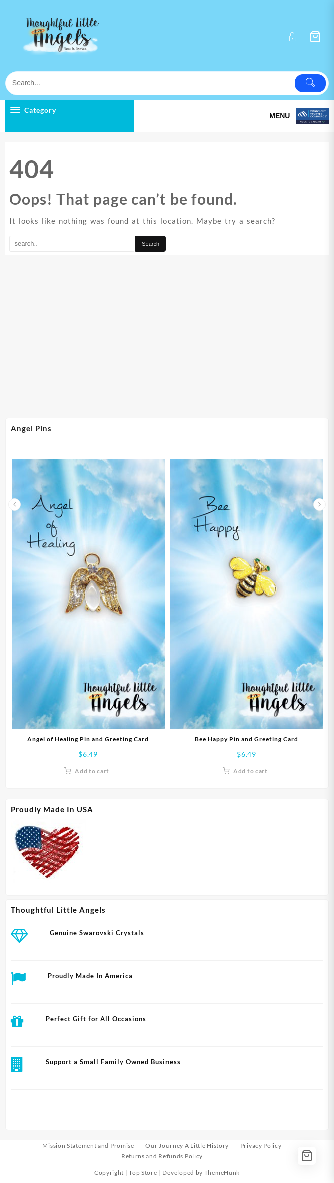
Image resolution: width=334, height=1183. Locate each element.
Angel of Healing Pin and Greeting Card (88, 739)
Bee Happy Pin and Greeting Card (246, 739)
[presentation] (14, 504)
